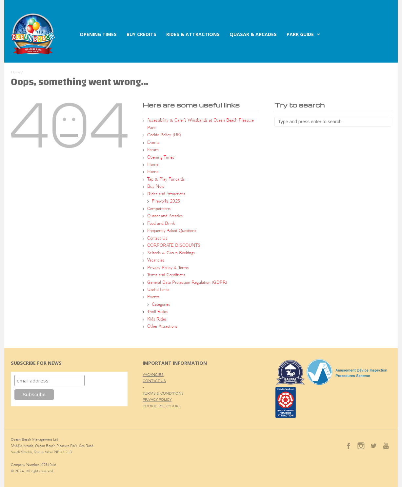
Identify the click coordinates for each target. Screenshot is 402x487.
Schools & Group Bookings (171, 253)
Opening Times (160, 157)
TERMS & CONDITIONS (163, 393)
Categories (161, 304)
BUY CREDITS (141, 34)
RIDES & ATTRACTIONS (193, 34)
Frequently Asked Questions (171, 231)
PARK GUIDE (300, 34)
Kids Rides (157, 319)
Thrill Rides (157, 312)
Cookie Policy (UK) (164, 135)
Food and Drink (161, 223)
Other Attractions (162, 326)
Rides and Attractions (166, 194)
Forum (153, 150)
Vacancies (155, 260)
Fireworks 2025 (166, 201)
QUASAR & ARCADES (253, 34)
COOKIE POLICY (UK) (161, 406)
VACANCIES (153, 374)
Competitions (159, 209)
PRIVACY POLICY (157, 399)
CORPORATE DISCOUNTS (173, 245)
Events (153, 143)
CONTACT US (154, 381)
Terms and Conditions (166, 275)
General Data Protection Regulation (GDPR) (187, 282)
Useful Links (158, 290)
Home (15, 72)
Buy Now (155, 186)
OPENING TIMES (98, 34)
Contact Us (157, 238)
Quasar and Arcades (165, 216)
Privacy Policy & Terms (168, 268)
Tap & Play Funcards (166, 179)
